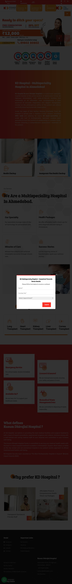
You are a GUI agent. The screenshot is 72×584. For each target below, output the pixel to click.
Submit (47, 305)
